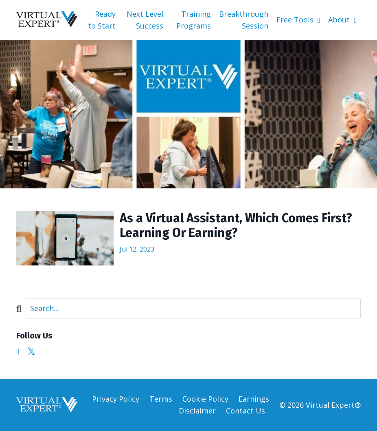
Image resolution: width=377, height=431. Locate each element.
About (342, 19)
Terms (160, 399)
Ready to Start (102, 20)
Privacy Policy (115, 399)
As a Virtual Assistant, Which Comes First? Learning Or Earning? (236, 225)
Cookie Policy (205, 399)
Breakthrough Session (243, 20)
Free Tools (298, 19)
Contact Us (245, 411)
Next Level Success (145, 20)
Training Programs (193, 20)
